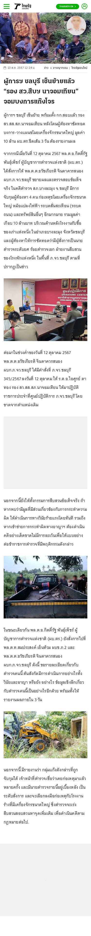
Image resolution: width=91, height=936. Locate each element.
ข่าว (46, 68)
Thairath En (67, 6)
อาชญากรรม (60, 68)
